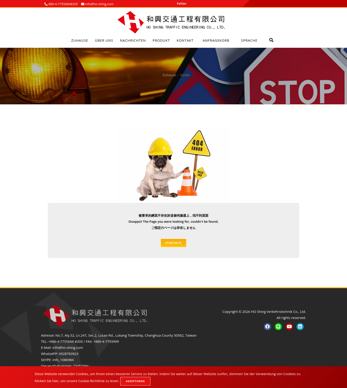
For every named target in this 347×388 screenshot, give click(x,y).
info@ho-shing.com (67, 347)
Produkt (161, 40)
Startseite (173, 242)
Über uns (104, 40)
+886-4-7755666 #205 (65, 341)
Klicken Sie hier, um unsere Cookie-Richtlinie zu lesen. (77, 380)
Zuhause (79, 40)
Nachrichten (133, 40)
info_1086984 (63, 359)
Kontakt (185, 40)
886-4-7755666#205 (63, 4)
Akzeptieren (135, 381)
